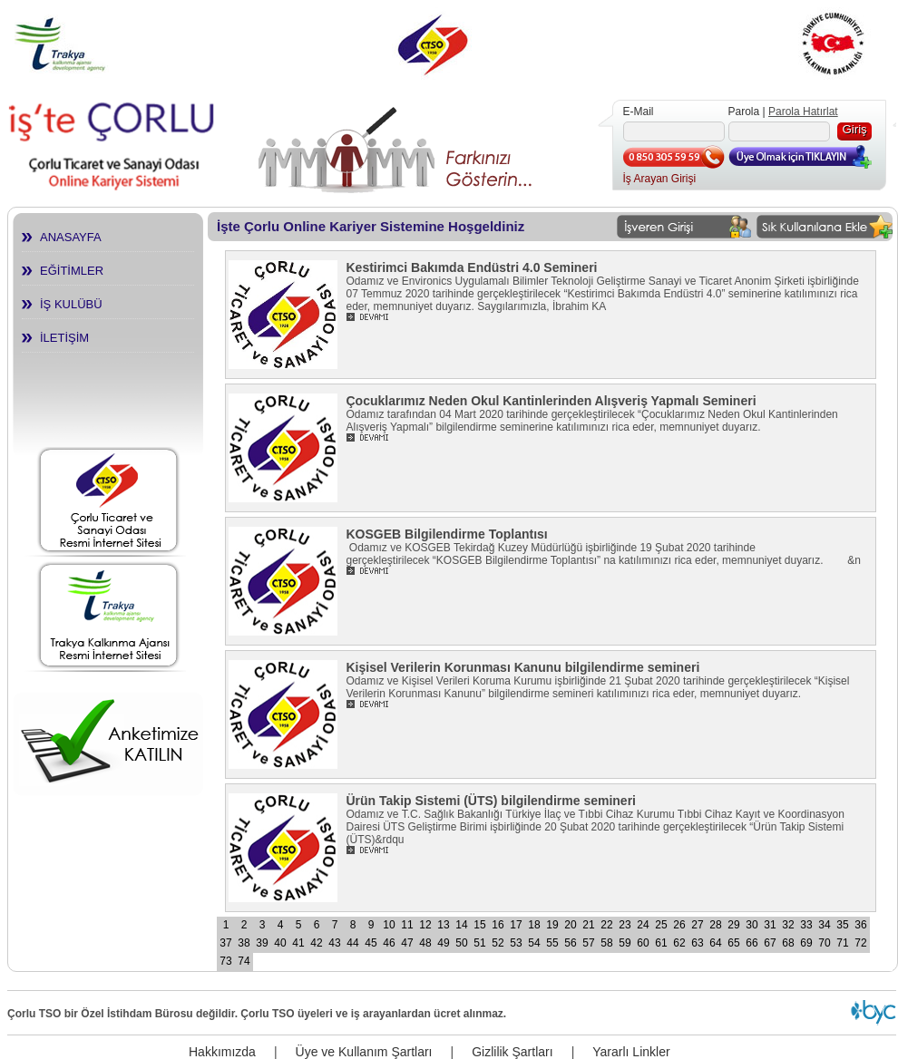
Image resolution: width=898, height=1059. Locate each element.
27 (697, 924)
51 (479, 943)
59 (624, 943)
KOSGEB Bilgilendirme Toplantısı (447, 534)
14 (461, 924)
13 (443, 924)
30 (751, 924)
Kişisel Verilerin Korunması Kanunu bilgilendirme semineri (523, 667)
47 (407, 943)
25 (661, 924)
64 (715, 943)
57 (588, 943)
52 (497, 943)
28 (715, 924)
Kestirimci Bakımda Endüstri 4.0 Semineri (472, 267)
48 (425, 943)
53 (516, 943)
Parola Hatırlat (803, 111)
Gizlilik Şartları (512, 1051)
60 (643, 943)
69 (806, 943)
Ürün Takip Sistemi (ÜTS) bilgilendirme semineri (491, 800)
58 (606, 943)
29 (733, 924)
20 (570, 924)
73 (225, 961)
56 (570, 943)
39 (262, 943)
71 (842, 943)
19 (552, 924)
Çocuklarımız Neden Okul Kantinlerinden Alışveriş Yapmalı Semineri (551, 400)
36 (860, 924)
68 (788, 943)
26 (679, 924)
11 (407, 924)
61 (661, 943)
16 (497, 924)
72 (860, 943)
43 (334, 943)
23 (624, 924)
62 (679, 943)
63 (697, 943)
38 (243, 943)
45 (370, 943)
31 (770, 924)
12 (425, 924)
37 (225, 943)
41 (298, 943)
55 (552, 943)
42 (316, 943)
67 (770, 943)
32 (788, 924)
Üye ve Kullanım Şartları (364, 1051)
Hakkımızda (222, 1051)
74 (243, 961)
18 (534, 924)
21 (588, 924)
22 (606, 924)
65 (733, 943)
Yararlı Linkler (630, 1051)
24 (643, 924)
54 (534, 943)
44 (352, 943)
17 (516, 924)
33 (806, 924)
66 (751, 943)
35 (842, 924)
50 (461, 943)
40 (280, 943)
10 (389, 924)
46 (389, 943)
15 (479, 924)
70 (824, 943)
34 (824, 924)
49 (443, 943)
